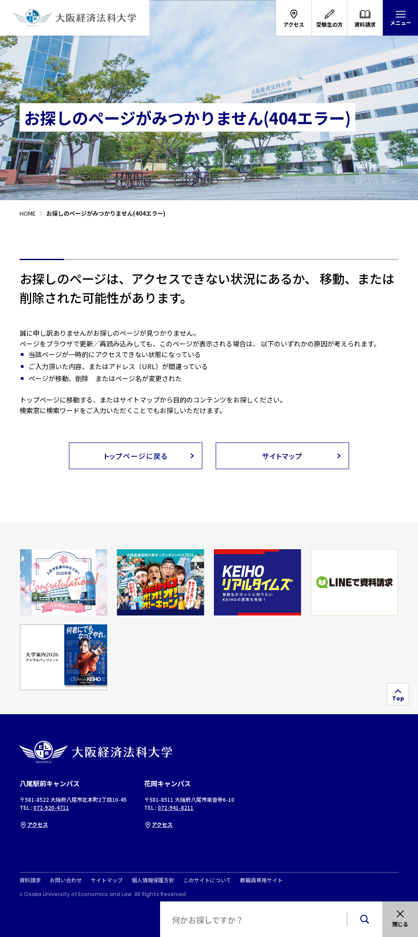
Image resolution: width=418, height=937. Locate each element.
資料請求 (30, 880)
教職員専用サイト (261, 880)
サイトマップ (107, 880)
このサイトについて (207, 880)
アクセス (34, 824)
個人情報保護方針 (153, 880)
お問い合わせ (66, 880)
